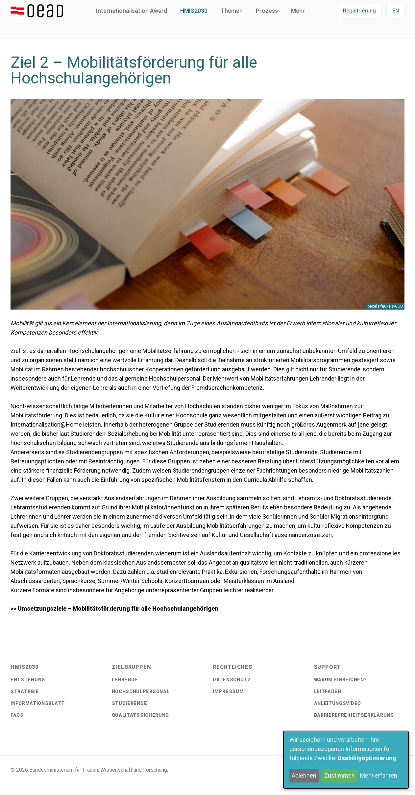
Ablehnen (304, 775)
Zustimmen (339, 775)
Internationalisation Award (131, 10)
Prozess (267, 10)
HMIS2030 (194, 10)
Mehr (298, 10)
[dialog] (345, 759)
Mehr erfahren (378, 775)
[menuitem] (56, 679)
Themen (232, 10)
